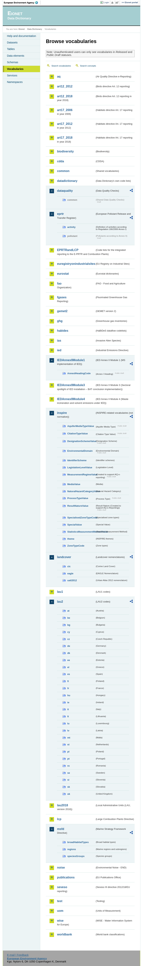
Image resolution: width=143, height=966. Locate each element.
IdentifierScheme (76, 460)
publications (65, 877)
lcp (59, 819)
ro (68, 765)
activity (71, 227)
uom (60, 910)
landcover (64, 557)
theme (70, 538)
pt (68, 758)
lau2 (60, 601)
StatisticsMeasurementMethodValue (81, 531)
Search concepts (88, 66)
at (68, 610)
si (68, 779)
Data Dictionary (34, 29)
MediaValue (73, 484)
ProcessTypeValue (77, 498)
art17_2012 (64, 123)
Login (106, 2)
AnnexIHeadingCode (78, 373)
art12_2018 (64, 96)
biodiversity (65, 151)
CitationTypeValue (77, 433)
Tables (11, 49)
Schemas (12, 62)
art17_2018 (64, 137)
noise (61, 867)
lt (68, 716)
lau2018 (62, 805)
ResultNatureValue (77, 505)
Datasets (12, 42)
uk (68, 794)
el (68, 667)
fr (68, 688)
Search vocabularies (61, 66)
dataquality (65, 190)
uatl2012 (72, 580)
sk (68, 786)
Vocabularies (15, 68)
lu (68, 723)
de (68, 646)
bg (68, 625)
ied (59, 350)
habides (62, 330)
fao (59, 283)
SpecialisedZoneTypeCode (81, 517)
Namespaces (15, 81)
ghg (59, 321)
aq (59, 76)
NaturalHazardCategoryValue (81, 491)
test (59, 901)
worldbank (64, 934)
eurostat (63, 273)
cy (68, 632)
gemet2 (62, 311)
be (68, 617)
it (68, 709)
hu (68, 695)
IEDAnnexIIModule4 (71, 399)
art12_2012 (64, 86)
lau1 (60, 591)
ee (68, 660)
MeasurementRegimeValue (81, 474)
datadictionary (67, 180)
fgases (61, 297)
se (68, 772)
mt (68, 737)
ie (68, 702)
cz (68, 639)
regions (71, 849)
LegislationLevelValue (79, 467)
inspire (62, 412)
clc (69, 566)
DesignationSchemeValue (81, 441)
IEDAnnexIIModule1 (71, 360)
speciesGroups (75, 856)
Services (12, 75)
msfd (60, 829)
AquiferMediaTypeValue (80, 426)
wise (60, 920)
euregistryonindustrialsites (76, 263)
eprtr (60, 213)
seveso (62, 887)
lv (68, 730)
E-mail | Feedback (18, 955)
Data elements (15, 55)
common (63, 171)
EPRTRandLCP (67, 250)
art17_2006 (64, 110)
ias (59, 340)
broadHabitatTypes (78, 842)
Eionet (22, 29)
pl (68, 751)
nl (68, 744)
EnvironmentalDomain (80, 450)
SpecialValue (74, 524)
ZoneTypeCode (75, 545)
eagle (70, 573)
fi (68, 681)
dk (68, 653)
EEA (22, 2)
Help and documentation (21, 35)
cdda (60, 161)
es (68, 674)
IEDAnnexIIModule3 (71, 385)
